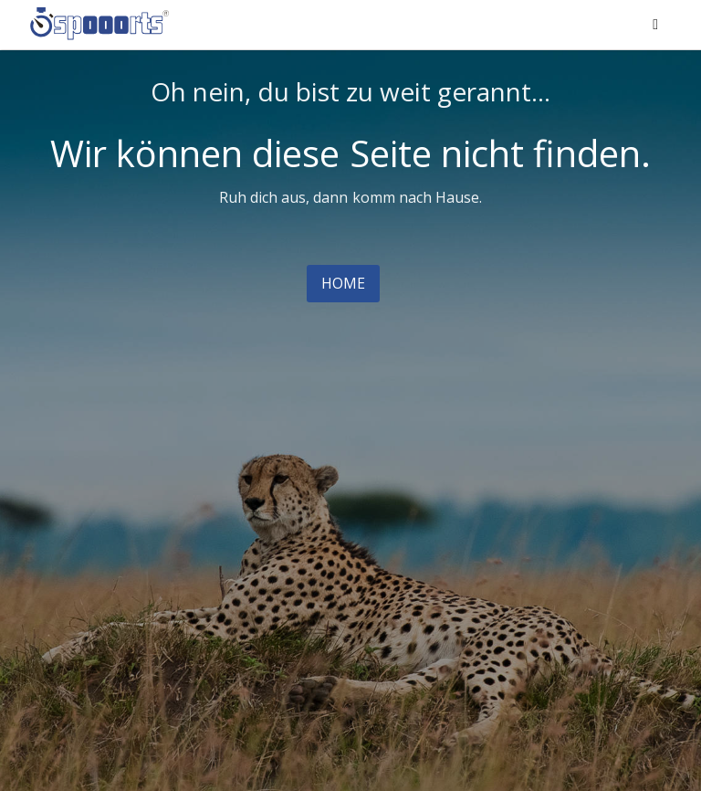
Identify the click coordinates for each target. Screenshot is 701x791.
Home (343, 283)
